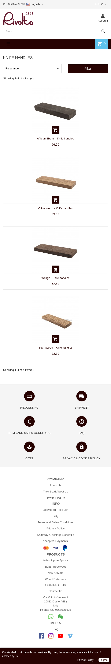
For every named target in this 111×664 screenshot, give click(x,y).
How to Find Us (55, 497)
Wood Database (55, 579)
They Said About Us (55, 491)
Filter (87, 68)
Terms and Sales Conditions (55, 522)
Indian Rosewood (56, 566)
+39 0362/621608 (60, 609)
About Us (55, 485)
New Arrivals (55, 572)
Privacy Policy (56, 528)
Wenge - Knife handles (55, 278)
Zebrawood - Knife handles (55, 347)
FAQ (55, 516)
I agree (104, 659)
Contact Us (56, 591)
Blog (56, 629)
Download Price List (55, 509)
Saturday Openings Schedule (55, 534)
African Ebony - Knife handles (55, 138)
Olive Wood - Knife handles (55, 208)
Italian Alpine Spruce (55, 560)
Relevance (32, 68)
